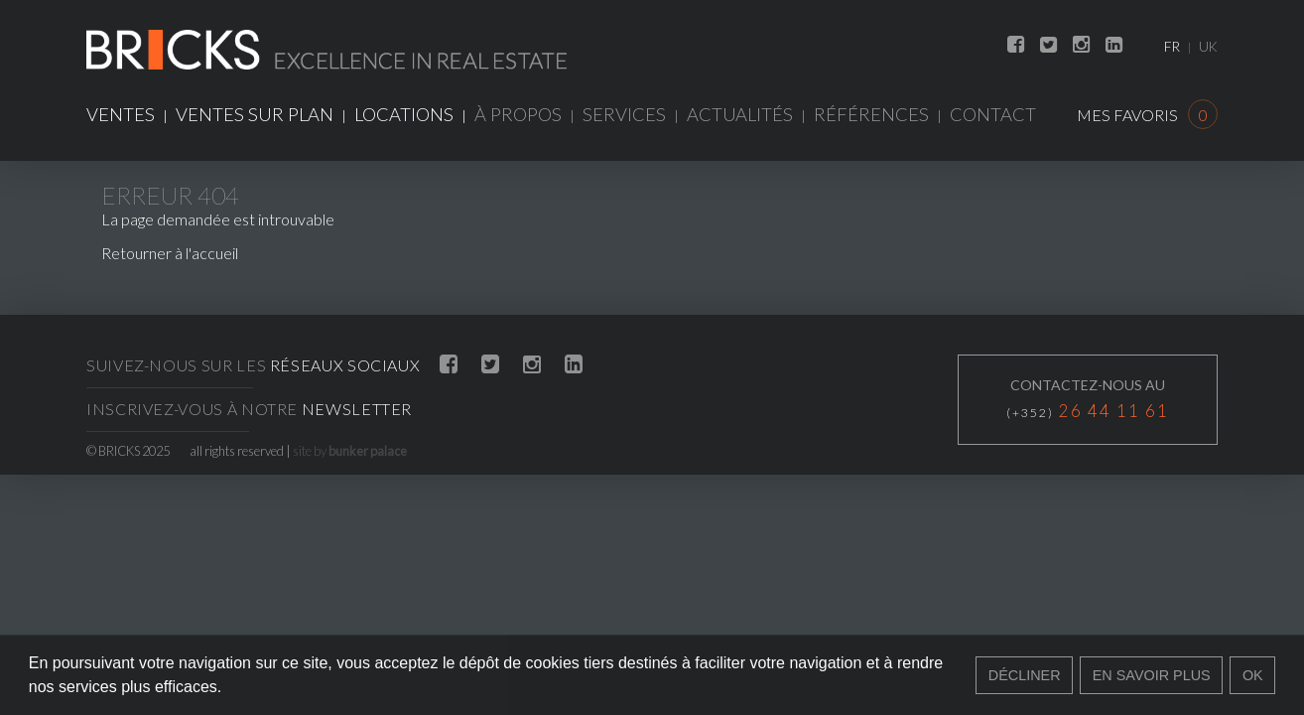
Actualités (740, 114)
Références (871, 114)
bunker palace (367, 451)
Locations (404, 114)
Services (624, 114)
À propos (518, 114)
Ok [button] (1252, 675)
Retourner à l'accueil (169, 252)
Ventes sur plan (254, 114)
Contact (993, 114)
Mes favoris (1147, 114)
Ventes (120, 114)
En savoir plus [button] (1152, 675)
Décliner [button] (1024, 675)
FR (1172, 47)
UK (1208, 47)
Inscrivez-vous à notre (249, 408)
